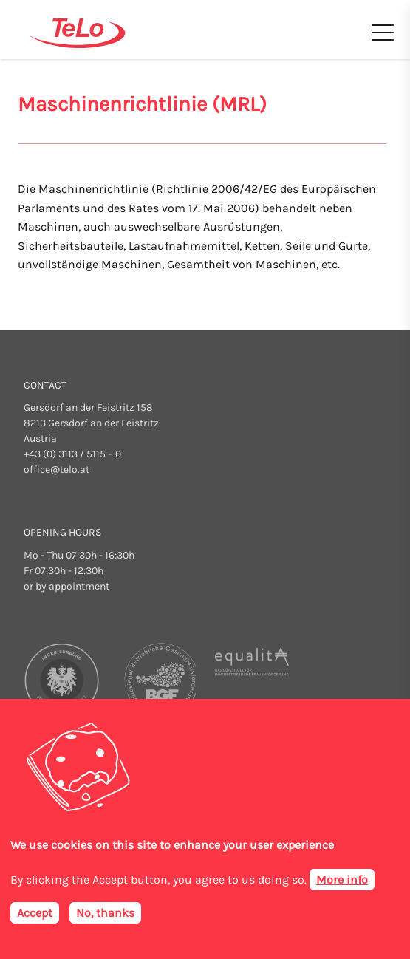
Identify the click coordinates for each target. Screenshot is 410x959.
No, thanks (105, 914)
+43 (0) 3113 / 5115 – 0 (72, 454)
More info (342, 881)
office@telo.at (56, 469)
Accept (34, 914)
